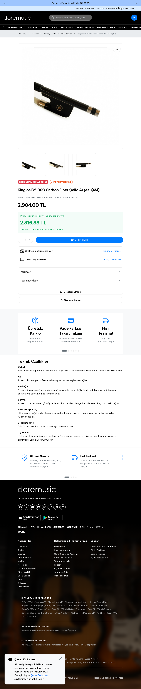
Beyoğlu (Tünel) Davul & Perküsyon (91, 605)
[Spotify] (57, 507)
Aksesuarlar (23, 586)
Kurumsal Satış (61, 572)
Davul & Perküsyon (106, 27)
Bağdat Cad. (28, 605)
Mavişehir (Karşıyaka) (85, 644)
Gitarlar (54, 27)
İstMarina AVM (88, 613)
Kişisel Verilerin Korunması (103, 546)
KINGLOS (60, 197)
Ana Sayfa (23, 34)
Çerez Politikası (98, 554)
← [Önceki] (5, 3)
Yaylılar (79, 27)
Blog (92, 8)
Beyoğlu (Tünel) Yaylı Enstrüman (37, 613)
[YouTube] (32, 507)
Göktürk (75, 613)
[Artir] (29, 240)
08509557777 (131, 8)
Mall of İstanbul (29, 616)
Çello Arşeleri (66, 34)
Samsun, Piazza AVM (104, 662)
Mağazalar (100, 8)
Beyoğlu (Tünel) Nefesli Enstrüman (69, 609)
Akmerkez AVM (55, 602)
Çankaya (69, 644)
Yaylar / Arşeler (50, 34)
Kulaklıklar (22, 583)
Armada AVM (28, 630)
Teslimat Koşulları (62, 561)
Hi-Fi (20, 579)
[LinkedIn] (38, 507)
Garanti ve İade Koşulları (66, 554)
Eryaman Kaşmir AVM (47, 630)
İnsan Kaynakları (62, 550)
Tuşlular (44, 27)
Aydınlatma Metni (99, 557)
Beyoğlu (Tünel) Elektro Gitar (36, 609)
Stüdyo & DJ (123, 27)
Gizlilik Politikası (98, 550)
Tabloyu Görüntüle (111, 259)
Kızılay (63, 630)
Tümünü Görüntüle (111, 251)
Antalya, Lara (76, 658)
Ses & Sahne (24, 575)
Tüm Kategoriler (12, 27)
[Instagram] (44, 507)
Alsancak (39, 644)
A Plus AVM (27, 602)
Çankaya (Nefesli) (54, 644)
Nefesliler (90, 27)
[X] (26, 507)
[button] (70, 251)
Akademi (79, 8)
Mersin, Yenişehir (68, 662)
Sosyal (87, 8)
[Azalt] (21, 240)
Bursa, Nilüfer (91, 658)
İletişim (121, 8)
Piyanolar (33, 27)
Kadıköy (101, 613)
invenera (119, 677)
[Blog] (63, 507)
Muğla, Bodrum (85, 662)
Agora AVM (27, 644)
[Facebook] (20, 507)
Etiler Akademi (62, 613)
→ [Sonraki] (136, 3)
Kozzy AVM (112, 613)
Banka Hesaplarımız (63, 557)
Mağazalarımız (61, 575)
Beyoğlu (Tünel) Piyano (99, 609)
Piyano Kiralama (62, 568)
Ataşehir (69, 602)
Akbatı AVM (40, 602)
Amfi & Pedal (67, 27)
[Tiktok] (51, 507)
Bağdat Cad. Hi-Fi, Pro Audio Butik (91, 602)
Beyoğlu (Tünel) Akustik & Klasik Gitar (53, 605)
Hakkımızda (59, 546)
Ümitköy (71, 630)
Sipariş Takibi (111, 8)
